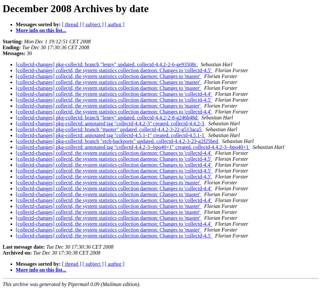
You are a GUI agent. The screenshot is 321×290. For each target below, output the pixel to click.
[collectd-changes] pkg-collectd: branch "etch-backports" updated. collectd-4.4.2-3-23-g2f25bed (117, 141)
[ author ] (115, 24)
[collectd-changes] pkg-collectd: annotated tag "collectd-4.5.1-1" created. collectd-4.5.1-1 (110, 135)
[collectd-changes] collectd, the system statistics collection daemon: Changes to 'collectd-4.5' (114, 70)
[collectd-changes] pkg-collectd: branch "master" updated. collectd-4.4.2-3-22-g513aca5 (109, 129)
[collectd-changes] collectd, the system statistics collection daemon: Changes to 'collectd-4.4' (114, 94)
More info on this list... (41, 30)
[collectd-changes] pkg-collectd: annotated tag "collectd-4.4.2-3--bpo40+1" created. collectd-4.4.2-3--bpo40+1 (133, 147)
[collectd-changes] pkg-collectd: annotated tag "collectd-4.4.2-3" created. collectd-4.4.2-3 (110, 123)
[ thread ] (71, 24)
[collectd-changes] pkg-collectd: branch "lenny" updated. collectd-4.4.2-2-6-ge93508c (107, 64)
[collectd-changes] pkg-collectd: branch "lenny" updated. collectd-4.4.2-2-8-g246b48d (107, 117)
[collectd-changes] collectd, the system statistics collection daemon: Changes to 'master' (109, 76)
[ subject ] (93, 24)
